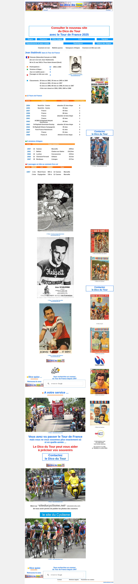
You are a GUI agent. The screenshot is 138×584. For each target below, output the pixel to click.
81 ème (65, 132)
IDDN (105, 448)
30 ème (65, 121)
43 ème (65, 110)
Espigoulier (42, 174)
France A (44, 135)
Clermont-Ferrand (42, 156)
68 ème (65, 113)
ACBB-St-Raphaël (41, 120)
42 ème (65, 118)
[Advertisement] (69, 17)
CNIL (104, 446)
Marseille (54, 149)
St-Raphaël (37, 124)
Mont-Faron (42, 172)
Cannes (39, 149)
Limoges (54, 159)
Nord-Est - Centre (44, 105)
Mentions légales (74, 579)
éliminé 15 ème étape (65, 135)
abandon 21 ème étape (65, 105)
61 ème (65, 129)
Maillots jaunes (57, 48)
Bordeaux (39, 159)
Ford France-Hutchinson (43, 129)
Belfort (38, 151)
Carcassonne (56, 154)
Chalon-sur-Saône (57, 151)
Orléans (54, 156)
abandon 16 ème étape (65, 124)
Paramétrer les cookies (87, 579)
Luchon (39, 154)
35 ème (65, 108)
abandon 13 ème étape (65, 116)
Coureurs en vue (44, 48)
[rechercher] (64, 384)
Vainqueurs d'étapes (73, 48)
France (43, 110)
